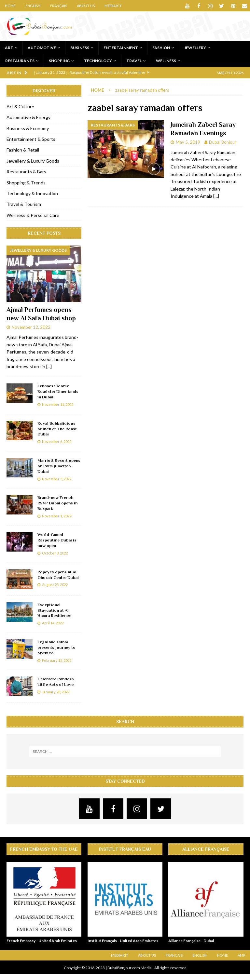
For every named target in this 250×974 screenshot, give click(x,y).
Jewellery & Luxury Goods (33, 161)
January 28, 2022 (55, 692)
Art (9, 47)
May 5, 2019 (188, 142)
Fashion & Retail (23, 150)
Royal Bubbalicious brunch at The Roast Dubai (57, 429)
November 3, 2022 (56, 478)
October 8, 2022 (55, 553)
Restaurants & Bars (26, 171)
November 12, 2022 (31, 326)
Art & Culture (20, 106)
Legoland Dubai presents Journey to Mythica (56, 647)
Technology (98, 60)
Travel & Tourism (24, 204)
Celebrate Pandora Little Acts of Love (55, 681)
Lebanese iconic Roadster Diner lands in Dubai (57, 391)
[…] (216, 196)
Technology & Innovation (32, 193)
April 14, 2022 (52, 623)
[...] (49, 366)
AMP (241, 955)
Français (58, 6)
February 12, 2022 (56, 660)
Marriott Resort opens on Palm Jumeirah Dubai (58, 466)
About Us (86, 6)
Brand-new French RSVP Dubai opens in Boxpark (57, 503)
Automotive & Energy (28, 117)
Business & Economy (28, 128)
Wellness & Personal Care (33, 215)
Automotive (42, 47)
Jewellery (195, 47)
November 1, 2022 (56, 516)
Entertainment (121, 47)
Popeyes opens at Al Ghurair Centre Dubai (58, 574)
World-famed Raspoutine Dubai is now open (56, 540)
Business (79, 47)
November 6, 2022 (56, 441)
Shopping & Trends (26, 182)
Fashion (161, 47)
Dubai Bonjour (222, 142)
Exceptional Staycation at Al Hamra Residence (54, 610)
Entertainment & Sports (31, 139)
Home (10, 6)
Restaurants (20, 60)
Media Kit (113, 6)
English (32, 6)
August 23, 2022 (55, 584)
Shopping (59, 60)
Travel (134, 60)
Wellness (166, 60)
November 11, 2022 (57, 404)
